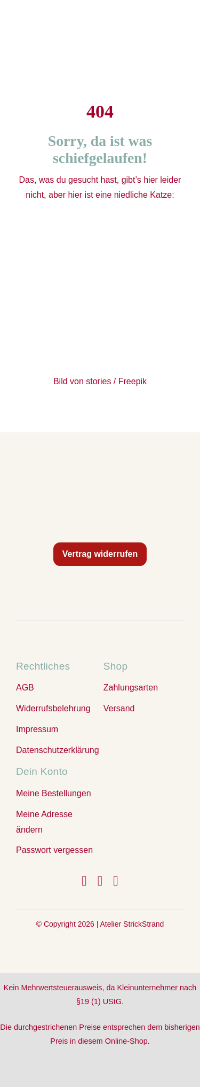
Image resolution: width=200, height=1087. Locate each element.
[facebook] (84, 881)
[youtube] (115, 881)
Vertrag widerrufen (100, 553)
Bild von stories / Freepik (100, 381)
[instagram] (100, 881)
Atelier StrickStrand (132, 924)
